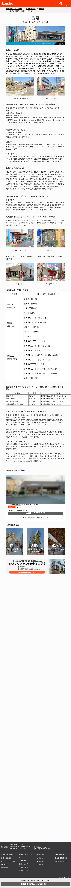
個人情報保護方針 (61, 858)
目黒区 (41, 8)
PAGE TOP (62, 877)
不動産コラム (23, 870)
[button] (67, 3)
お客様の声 (40, 855)
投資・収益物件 (6, 858)
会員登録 (40, 861)
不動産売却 (23, 861)
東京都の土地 (31, 8)
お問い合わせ (59, 855)
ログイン (45, 517)
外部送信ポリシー (61, 861)
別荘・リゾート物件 (8, 861)
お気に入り (5, 868)
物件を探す (5, 864)
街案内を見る (23, 867)
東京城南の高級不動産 (14, 8)
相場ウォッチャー (25, 864)
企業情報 (40, 864)
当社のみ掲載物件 (7, 855)
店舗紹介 (40, 858)
